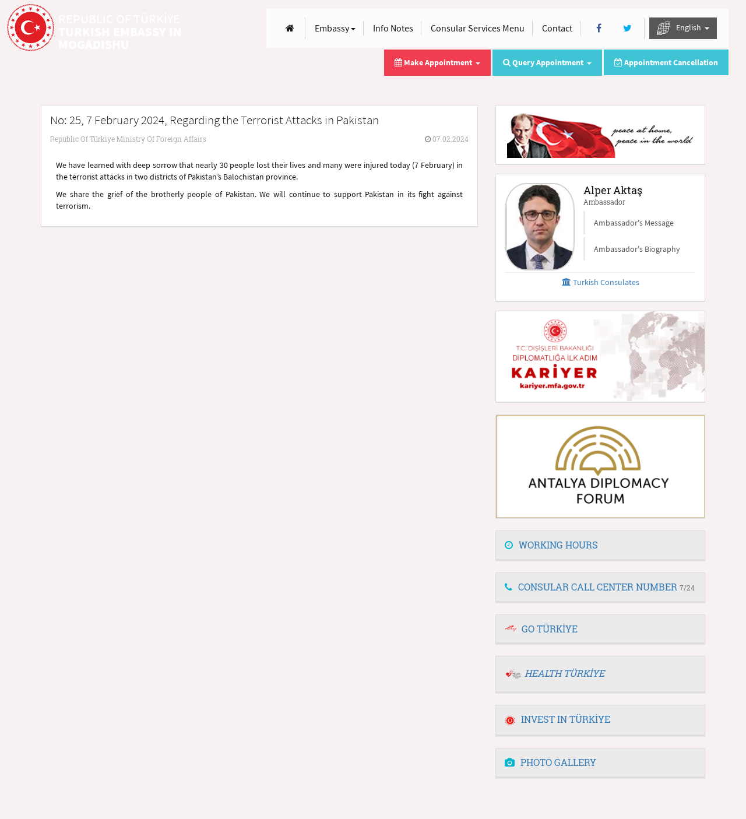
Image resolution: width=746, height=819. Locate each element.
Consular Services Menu (478, 28)
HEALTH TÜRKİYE (564, 673)
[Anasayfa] (290, 28)
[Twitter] (627, 28)
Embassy (335, 28)
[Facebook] (599, 28)
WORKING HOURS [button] (551, 545)
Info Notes (393, 28)
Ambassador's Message (634, 222)
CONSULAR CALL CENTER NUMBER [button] (600, 587)
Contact (557, 28)
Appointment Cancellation (666, 62)
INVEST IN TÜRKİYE (557, 719)
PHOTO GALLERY (550, 762)
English (683, 28)
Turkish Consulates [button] (600, 282)
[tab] (600, 545)
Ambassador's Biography (637, 249)
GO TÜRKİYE (550, 629)
